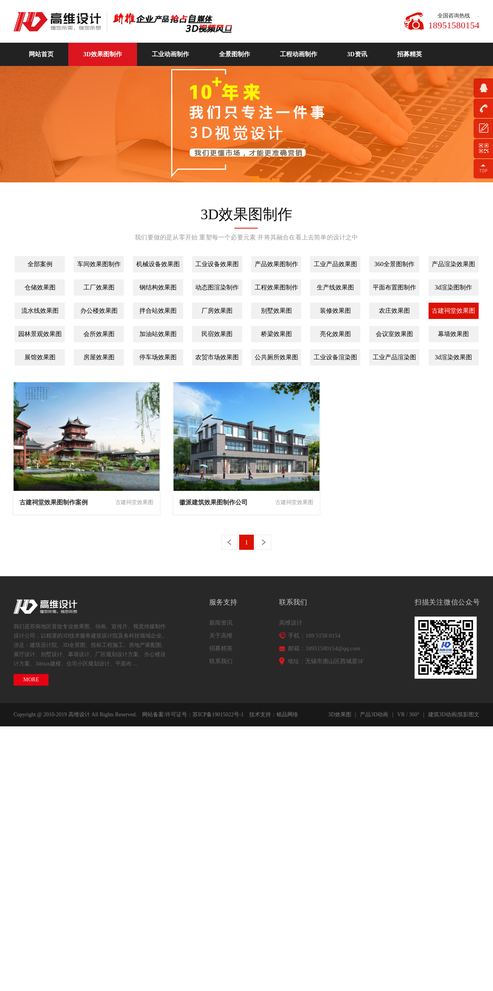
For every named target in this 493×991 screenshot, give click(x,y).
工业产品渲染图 (394, 357)
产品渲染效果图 (453, 264)
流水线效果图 (40, 310)
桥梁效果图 (276, 334)
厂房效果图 (217, 310)
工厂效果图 (99, 287)
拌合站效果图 (158, 310)
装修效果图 (335, 310)
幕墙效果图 (453, 334)
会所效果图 (99, 334)
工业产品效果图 (335, 264)
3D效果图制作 (102, 54)
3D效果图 (339, 714)
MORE (31, 680)
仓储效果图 (40, 287)
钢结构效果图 (158, 287)
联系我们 (221, 661)
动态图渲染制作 (217, 287)
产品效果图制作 (276, 264)
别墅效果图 (276, 310)
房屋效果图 (99, 357)
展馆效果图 (40, 357)
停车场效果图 (158, 357)
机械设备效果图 (158, 264)
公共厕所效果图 (276, 357)
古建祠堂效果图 (453, 310)
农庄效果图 (394, 310)
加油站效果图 (158, 334)
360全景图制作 (394, 264)
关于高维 (221, 635)
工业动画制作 (170, 54)
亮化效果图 (335, 334)
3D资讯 (357, 54)
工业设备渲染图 (335, 357)
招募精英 (409, 54)
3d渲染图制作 (453, 287)
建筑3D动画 (442, 714)
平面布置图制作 (394, 287)
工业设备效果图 (217, 264)
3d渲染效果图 (453, 357)
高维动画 (60, 22)
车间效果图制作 (99, 264)
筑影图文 (468, 714)
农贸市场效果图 (217, 357)
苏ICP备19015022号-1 (218, 714)
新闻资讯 (221, 623)
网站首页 (41, 54)
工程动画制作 (298, 54)
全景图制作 (234, 54)
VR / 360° (408, 714)
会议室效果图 (394, 334)
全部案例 (40, 264)
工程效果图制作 (276, 287)
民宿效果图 (217, 334)
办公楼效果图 (99, 310)
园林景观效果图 (40, 334)
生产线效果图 (335, 287)
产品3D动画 (374, 714)
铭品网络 (287, 714)
